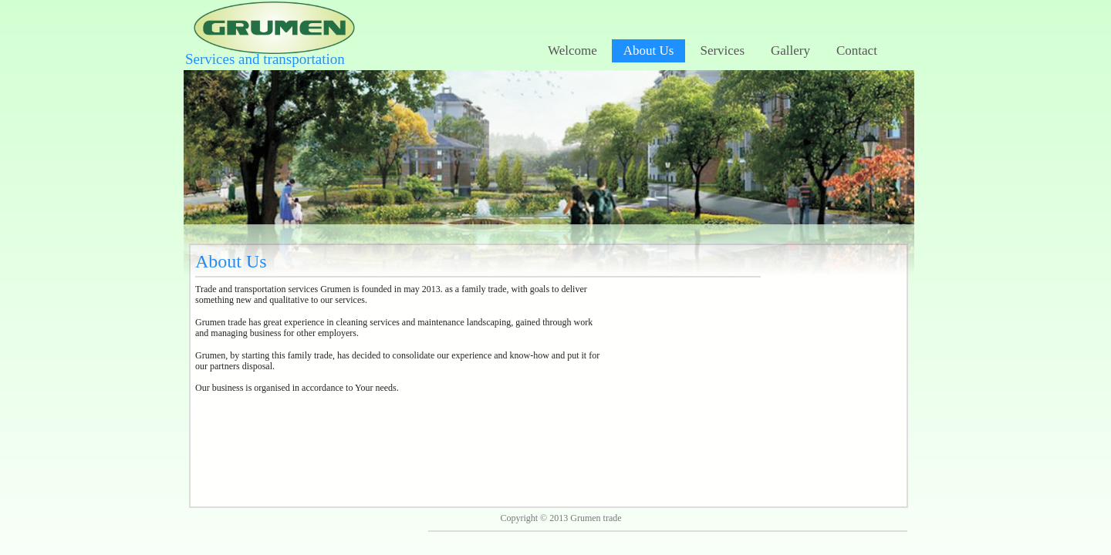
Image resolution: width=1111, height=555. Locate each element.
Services (722, 50)
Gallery (790, 50)
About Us (648, 50)
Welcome (572, 50)
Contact (856, 50)
